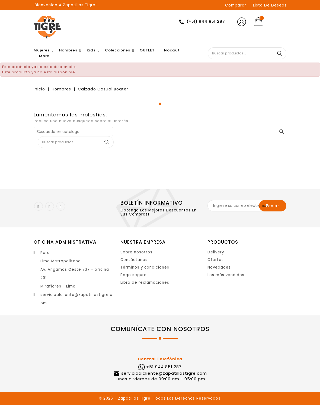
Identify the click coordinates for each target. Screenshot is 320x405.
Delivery (215, 252)
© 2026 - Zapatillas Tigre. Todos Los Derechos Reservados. (160, 398)
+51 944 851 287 (164, 367)
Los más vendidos (225, 274)
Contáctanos (134, 259)
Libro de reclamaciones (144, 282)
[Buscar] (73, 131)
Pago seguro (133, 274)
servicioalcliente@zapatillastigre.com (163, 373)
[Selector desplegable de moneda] (278, 22)
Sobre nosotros (136, 252)
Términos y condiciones (144, 267)
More (44, 55)
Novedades (219, 267)
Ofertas (215, 259)
